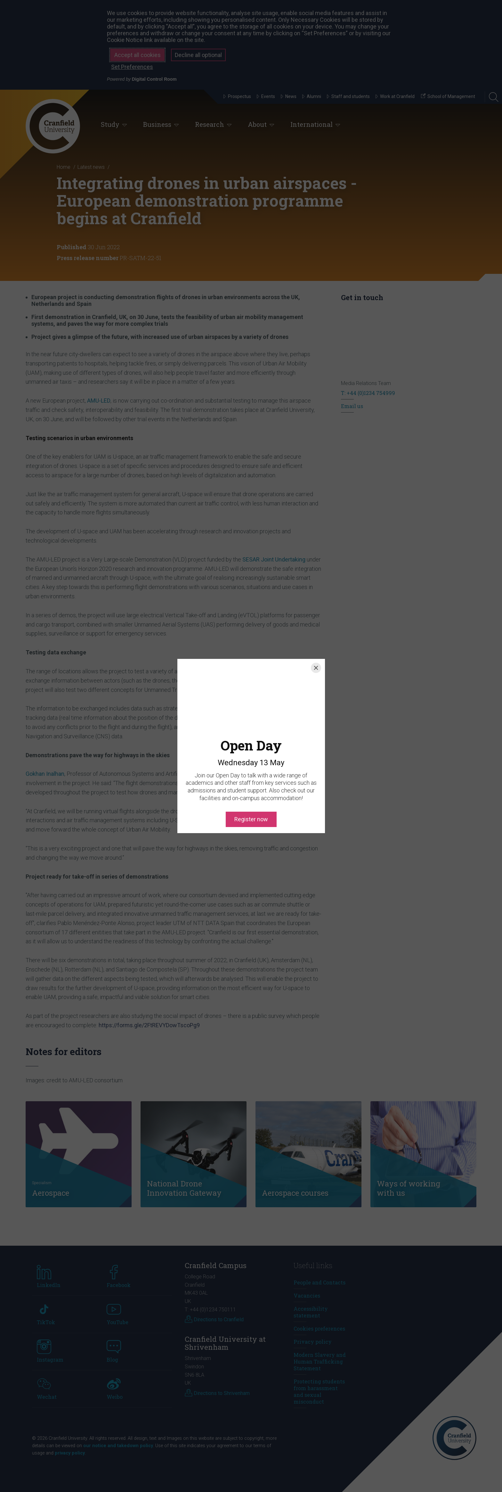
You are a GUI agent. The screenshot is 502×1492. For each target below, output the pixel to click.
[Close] (316, 668)
